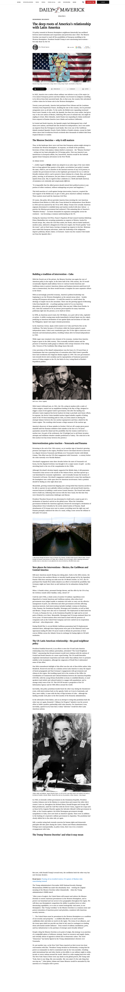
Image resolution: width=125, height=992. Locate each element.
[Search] (83, 2)
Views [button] (43, 2)
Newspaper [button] (66, 2)
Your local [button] (51, 2)
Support (90, 2)
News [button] (37, 2)
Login (103, 2)
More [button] (74, 2)
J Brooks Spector (45, 47)
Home (19, 2)
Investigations (28, 2)
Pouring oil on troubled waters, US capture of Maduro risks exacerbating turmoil (58, 880)
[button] (78, 47)
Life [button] (59, 2)
